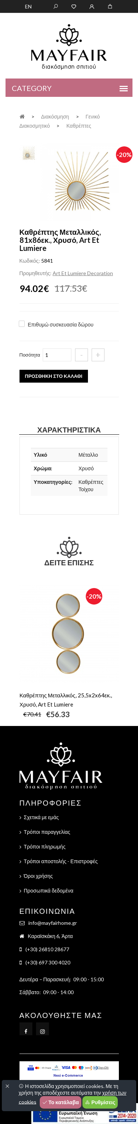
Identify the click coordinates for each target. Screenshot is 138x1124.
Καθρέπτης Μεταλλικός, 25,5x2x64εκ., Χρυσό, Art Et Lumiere (66, 700)
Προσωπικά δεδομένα (49, 890)
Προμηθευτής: (36, 273)
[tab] (28, 152)
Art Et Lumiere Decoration (83, 273)
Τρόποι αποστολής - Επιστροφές (61, 861)
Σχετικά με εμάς (41, 817)
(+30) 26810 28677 (47, 949)
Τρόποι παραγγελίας (47, 832)
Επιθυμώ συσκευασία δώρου (60, 324)
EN (28, 6)
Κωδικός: (30, 261)
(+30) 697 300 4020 (47, 962)
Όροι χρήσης (38, 876)
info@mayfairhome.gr (52, 923)
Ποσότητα (30, 355)
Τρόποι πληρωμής (45, 846)
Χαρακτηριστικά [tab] (69, 429)
